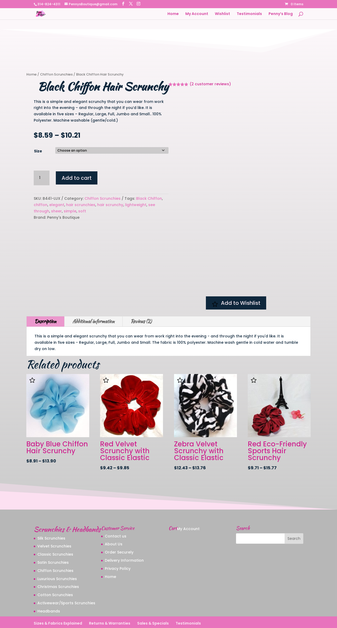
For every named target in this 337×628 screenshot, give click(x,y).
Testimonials (249, 14)
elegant (56, 204)
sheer (56, 211)
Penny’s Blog (281, 14)
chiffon (40, 204)
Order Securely (119, 535)
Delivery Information (124, 543)
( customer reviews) (210, 84)
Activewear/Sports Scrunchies (66, 586)
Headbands (48, 594)
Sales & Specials (153, 606)
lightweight (135, 204)
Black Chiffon (149, 198)
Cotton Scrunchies (55, 578)
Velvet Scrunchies (54, 529)
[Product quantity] (41, 178)
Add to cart (77, 178)
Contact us (115, 519)
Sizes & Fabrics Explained (58, 606)
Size (38, 151)
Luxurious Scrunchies (57, 562)
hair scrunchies (80, 204)
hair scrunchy (110, 204)
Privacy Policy (118, 552)
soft (82, 211)
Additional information (93, 304)
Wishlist (222, 14)
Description (45, 304)
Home (173, 14)
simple (70, 211)
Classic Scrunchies (55, 537)
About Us (113, 527)
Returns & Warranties (109, 606)
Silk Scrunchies (51, 521)
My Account (196, 14)
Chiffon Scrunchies (56, 74)
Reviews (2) (141, 304)
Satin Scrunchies (53, 546)
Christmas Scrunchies (58, 570)
